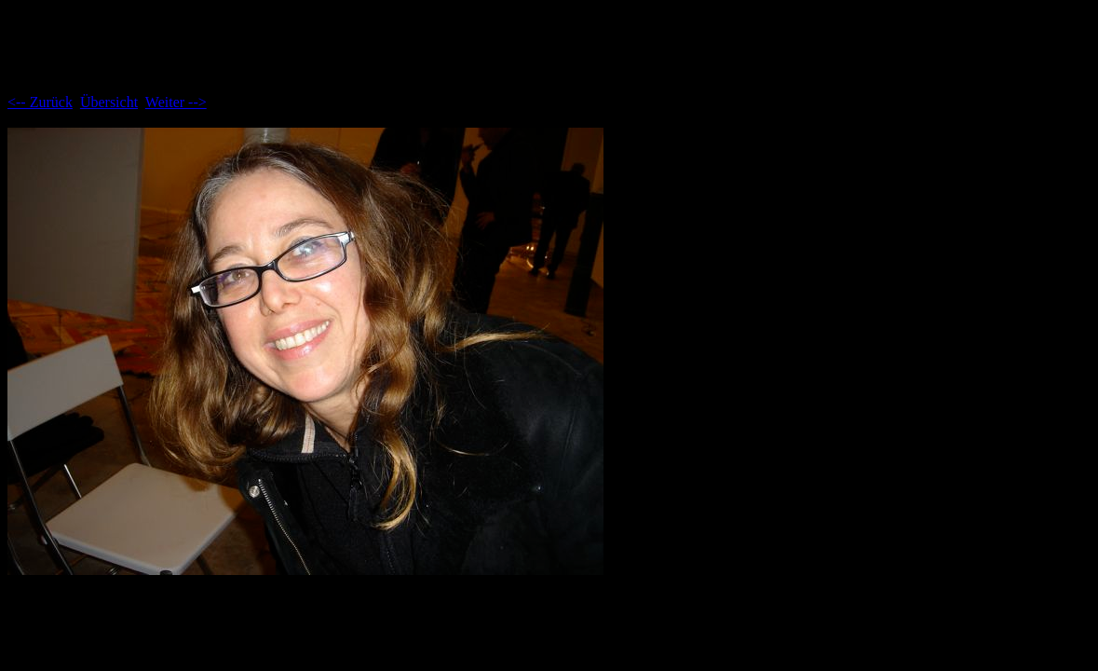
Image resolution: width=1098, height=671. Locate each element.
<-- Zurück (40, 102)
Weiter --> (176, 102)
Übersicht (109, 102)
